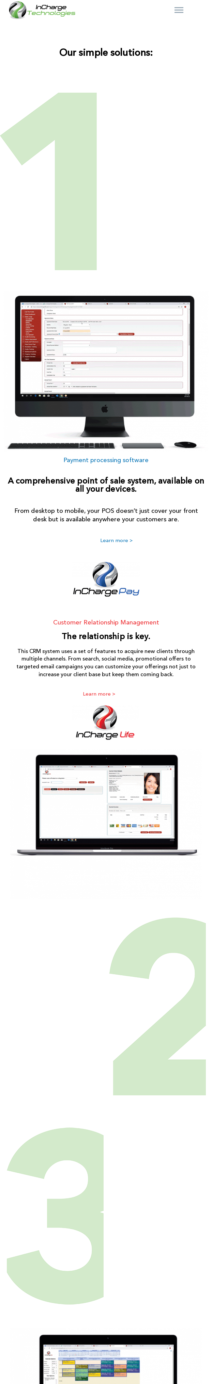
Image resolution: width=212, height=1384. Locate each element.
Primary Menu (179, 10)
